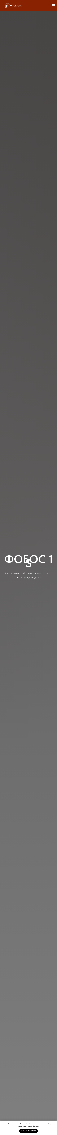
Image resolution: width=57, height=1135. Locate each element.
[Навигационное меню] (53, 5)
